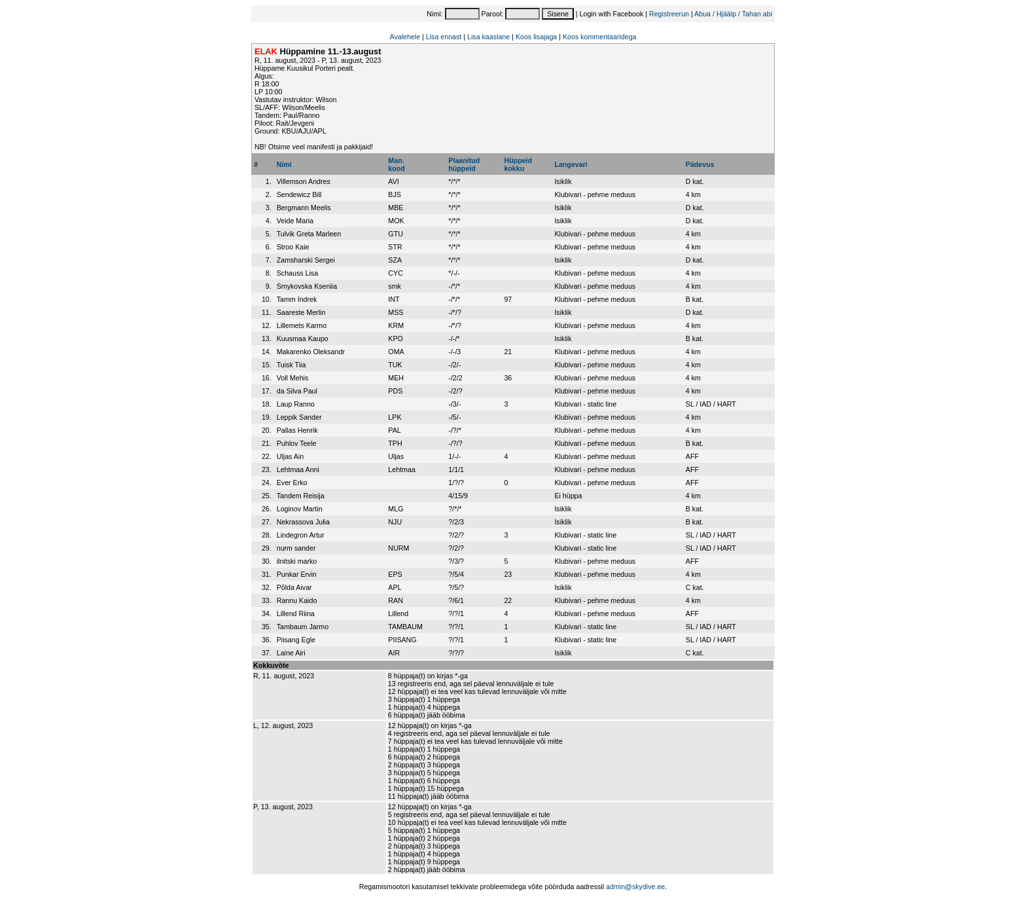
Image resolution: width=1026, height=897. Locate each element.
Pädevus (700, 164)
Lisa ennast (444, 37)
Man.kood (396, 164)
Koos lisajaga (536, 37)
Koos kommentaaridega (600, 37)
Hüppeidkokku (518, 164)
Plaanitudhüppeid (464, 164)
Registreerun (669, 14)
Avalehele (404, 37)
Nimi (284, 164)
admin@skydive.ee (635, 886)
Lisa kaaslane (488, 37)
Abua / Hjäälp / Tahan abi (733, 14)
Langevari (570, 164)
